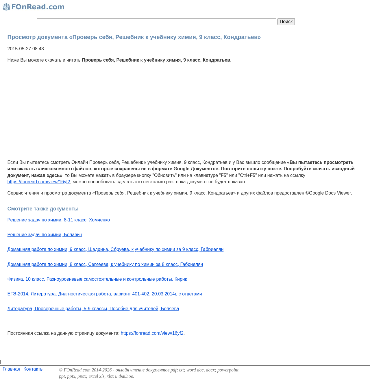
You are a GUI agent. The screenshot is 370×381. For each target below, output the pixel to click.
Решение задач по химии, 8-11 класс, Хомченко (59, 219)
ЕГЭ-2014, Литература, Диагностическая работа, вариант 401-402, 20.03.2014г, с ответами (105, 293)
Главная (11, 369)
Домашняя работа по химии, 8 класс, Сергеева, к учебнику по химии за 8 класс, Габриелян (105, 264)
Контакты (33, 369)
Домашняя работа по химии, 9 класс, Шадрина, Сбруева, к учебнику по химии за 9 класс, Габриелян (116, 249)
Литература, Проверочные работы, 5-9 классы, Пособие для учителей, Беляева (93, 308)
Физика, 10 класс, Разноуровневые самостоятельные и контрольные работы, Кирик (97, 279)
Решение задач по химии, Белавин (45, 234)
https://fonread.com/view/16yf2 (39, 181)
